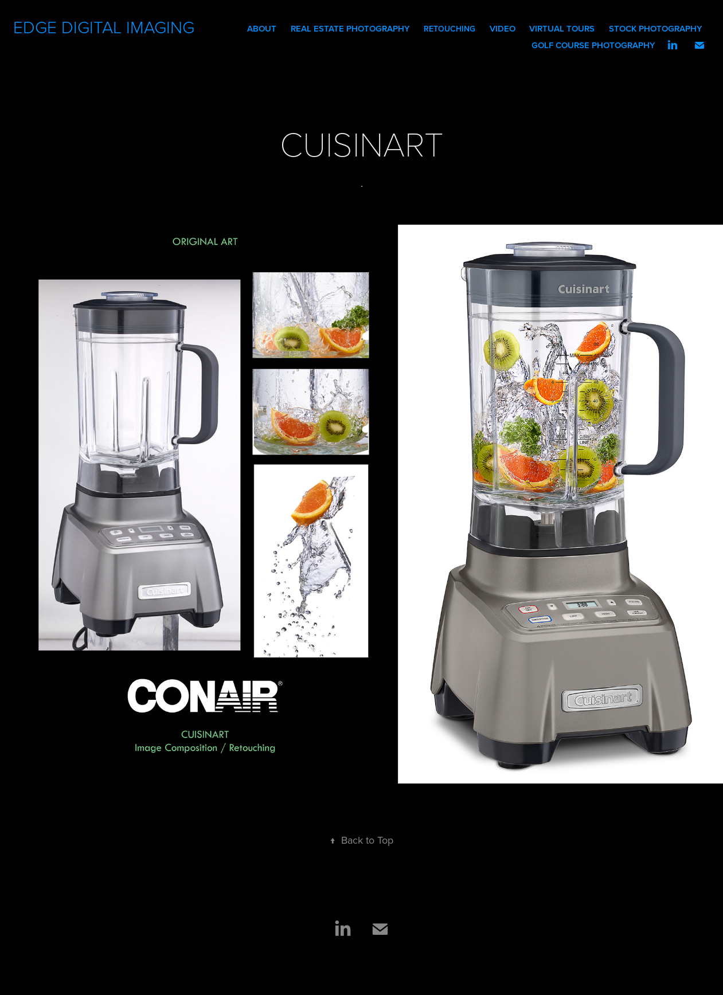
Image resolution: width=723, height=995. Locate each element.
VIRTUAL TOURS (562, 28)
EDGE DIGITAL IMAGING (106, 26)
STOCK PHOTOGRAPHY (655, 28)
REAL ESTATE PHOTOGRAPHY (350, 28)
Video (502, 28)
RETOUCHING (449, 28)
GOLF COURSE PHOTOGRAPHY (593, 45)
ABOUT (261, 28)
